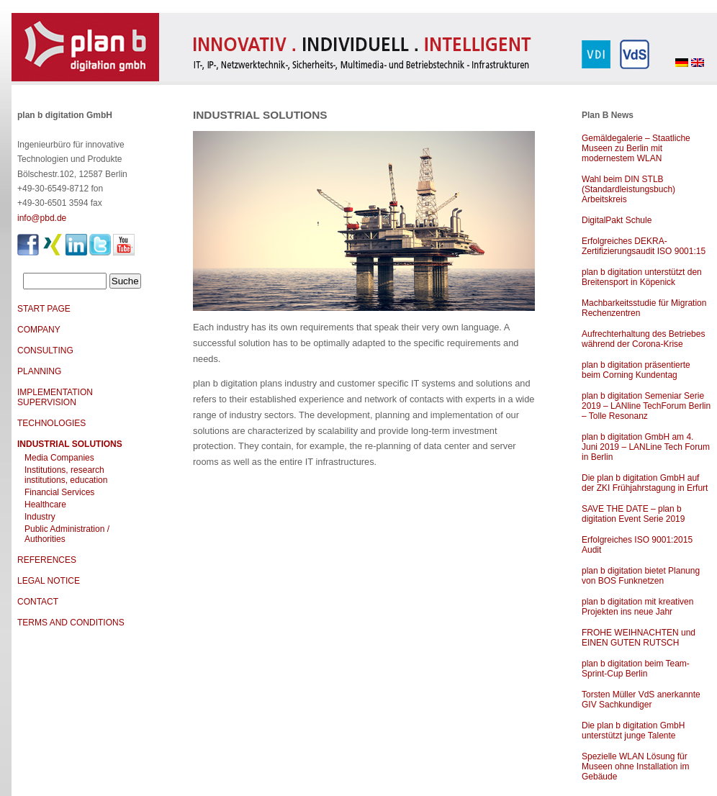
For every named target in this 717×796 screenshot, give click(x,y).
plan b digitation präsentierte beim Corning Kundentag (636, 370)
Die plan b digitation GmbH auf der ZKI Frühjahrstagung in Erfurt (645, 483)
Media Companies (59, 458)
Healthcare (45, 504)
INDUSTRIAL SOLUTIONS (69, 444)
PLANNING (39, 371)
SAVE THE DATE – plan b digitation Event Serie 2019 (633, 514)
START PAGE (44, 309)
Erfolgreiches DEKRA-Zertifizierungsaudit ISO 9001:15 (643, 246)
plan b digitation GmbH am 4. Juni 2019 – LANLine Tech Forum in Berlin (646, 447)
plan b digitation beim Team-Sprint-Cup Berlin (636, 669)
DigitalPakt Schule (616, 220)
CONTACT (37, 602)
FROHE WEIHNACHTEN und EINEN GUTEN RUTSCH (638, 638)
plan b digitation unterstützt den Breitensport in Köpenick (642, 277)
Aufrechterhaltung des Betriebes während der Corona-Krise (643, 339)
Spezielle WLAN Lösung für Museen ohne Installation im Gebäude (635, 766)
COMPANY (38, 330)
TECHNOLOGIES (51, 423)
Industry (39, 517)
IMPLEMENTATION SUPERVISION (55, 397)
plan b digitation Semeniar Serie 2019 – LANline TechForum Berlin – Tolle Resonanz (646, 406)
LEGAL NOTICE (48, 581)
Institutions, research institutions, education (65, 475)
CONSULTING (45, 350)
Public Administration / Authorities (66, 534)
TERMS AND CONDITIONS (71, 623)
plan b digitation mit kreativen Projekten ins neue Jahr (637, 607)
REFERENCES (46, 560)
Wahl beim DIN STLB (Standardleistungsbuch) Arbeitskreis (628, 189)
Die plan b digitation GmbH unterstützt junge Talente (633, 730)
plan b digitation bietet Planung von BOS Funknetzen (641, 576)
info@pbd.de (41, 218)
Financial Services (59, 492)
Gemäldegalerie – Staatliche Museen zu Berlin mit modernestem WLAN (636, 148)
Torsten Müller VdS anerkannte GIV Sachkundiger (641, 699)
